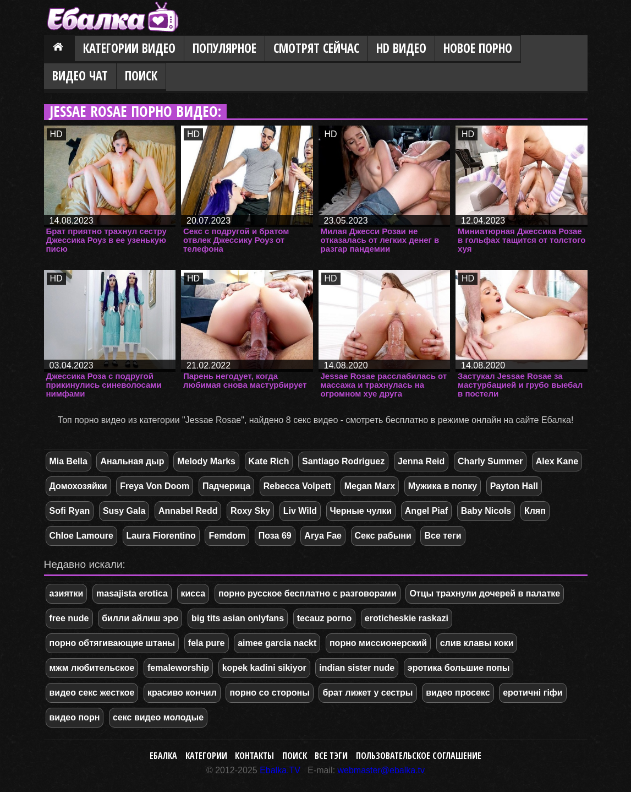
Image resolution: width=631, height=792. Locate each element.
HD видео (401, 48)
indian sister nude (356, 667)
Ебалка (163, 756)
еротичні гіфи (533, 692)
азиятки (67, 593)
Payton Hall (514, 486)
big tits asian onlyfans (237, 618)
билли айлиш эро (140, 618)
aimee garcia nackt (277, 643)
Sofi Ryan (70, 511)
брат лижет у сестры (367, 692)
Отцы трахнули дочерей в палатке (484, 593)
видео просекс (458, 692)
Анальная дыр (132, 461)
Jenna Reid (421, 461)
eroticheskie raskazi (406, 618)
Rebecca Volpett (297, 486)
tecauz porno (324, 618)
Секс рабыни (383, 535)
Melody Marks (206, 461)
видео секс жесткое (92, 692)
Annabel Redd (188, 511)
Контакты (254, 756)
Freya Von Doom (154, 486)
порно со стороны (269, 692)
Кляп (535, 511)
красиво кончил (182, 692)
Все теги (442, 535)
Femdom (226, 535)
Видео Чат (80, 75)
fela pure (206, 643)
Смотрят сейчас (316, 48)
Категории (206, 756)
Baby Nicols (486, 511)
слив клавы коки (477, 643)
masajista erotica (132, 593)
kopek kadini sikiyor (264, 667)
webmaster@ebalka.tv (381, 770)
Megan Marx (369, 486)
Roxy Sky (250, 511)
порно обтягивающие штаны (112, 643)
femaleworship (178, 667)
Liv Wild (300, 511)
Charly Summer (490, 461)
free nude (69, 618)
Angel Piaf (426, 511)
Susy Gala (124, 511)
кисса (193, 593)
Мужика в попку (442, 486)
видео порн (75, 717)
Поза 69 (275, 535)
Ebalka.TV (280, 770)
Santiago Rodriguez (343, 461)
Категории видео (129, 48)
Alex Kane (557, 461)
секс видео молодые (158, 717)
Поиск (141, 75)
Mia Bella (68, 461)
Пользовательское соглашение (418, 756)
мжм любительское (92, 667)
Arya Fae (323, 535)
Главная (59, 49)
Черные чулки (361, 511)
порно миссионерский (378, 643)
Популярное (224, 48)
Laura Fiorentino (161, 535)
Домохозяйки (78, 486)
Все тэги (331, 756)
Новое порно (477, 48)
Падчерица (226, 486)
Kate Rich (269, 461)
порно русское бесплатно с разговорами (307, 593)
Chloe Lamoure (81, 535)
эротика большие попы (459, 667)
